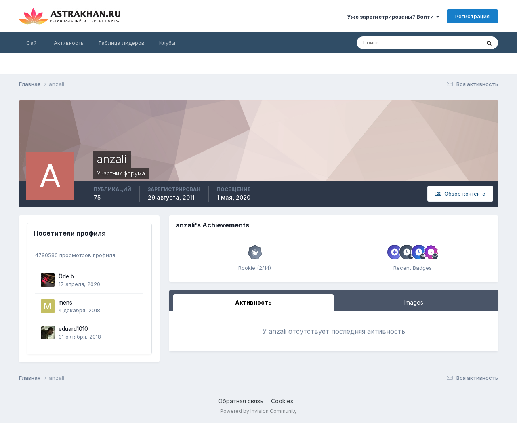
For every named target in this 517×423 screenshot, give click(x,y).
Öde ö (66, 276)
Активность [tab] (253, 302)
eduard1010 (73, 329)
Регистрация (472, 16)
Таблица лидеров (121, 43)
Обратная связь (240, 401)
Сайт (32, 43)
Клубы (167, 43)
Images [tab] (413, 302)
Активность (69, 43)
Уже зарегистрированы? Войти (393, 16)
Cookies (282, 401)
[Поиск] (392, 42)
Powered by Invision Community (258, 411)
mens (65, 302)
